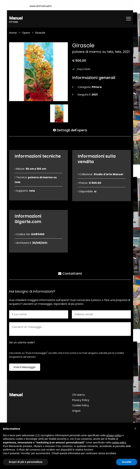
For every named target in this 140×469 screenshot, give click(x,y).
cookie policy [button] (119, 442)
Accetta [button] (126, 461)
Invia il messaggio (25, 367)
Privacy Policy (80, 400)
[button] (135, 428)
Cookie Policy (80, 405)
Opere (26, 32)
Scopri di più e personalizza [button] (25, 461)
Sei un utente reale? (22, 342)
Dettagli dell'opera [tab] (70, 130)
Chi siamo (78, 395)
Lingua (76, 411)
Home (13, 32)
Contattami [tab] (70, 273)
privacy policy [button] (114, 435)
